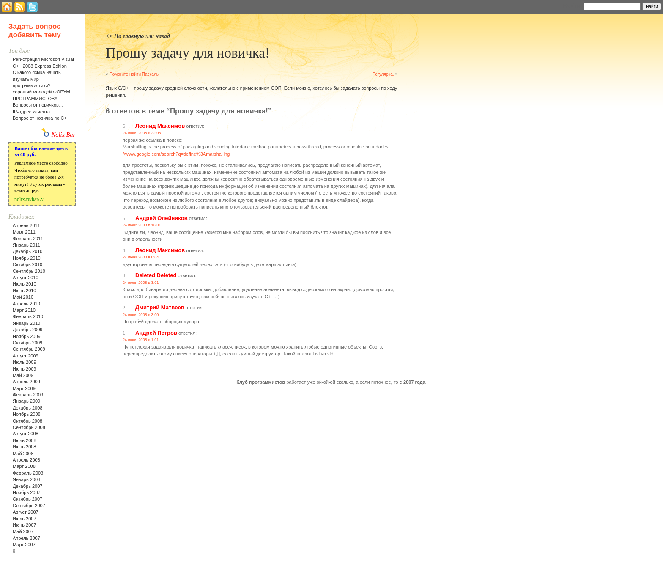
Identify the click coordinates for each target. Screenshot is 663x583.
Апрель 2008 (26, 459)
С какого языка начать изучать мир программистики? (37, 79)
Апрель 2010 (26, 303)
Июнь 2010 (24, 290)
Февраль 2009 (28, 394)
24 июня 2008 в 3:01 (141, 282)
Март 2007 (24, 544)
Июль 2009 (24, 362)
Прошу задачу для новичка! (188, 52)
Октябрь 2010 (27, 264)
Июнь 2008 (24, 446)
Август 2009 (25, 355)
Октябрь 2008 (27, 421)
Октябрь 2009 (27, 342)
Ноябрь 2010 (27, 258)
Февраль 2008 (28, 473)
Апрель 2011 (26, 225)
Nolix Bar (63, 134)
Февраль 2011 (28, 238)
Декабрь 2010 (27, 251)
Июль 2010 (24, 283)
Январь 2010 (26, 323)
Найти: (572, 6)
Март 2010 (24, 310)
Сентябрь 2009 (29, 349)
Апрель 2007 (26, 538)
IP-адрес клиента (31, 111)
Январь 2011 (26, 245)
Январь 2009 (26, 401)
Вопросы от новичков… (38, 104)
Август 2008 (25, 433)
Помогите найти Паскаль (134, 74)
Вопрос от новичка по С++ (41, 118)
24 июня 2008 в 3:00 (141, 315)
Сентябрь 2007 (29, 505)
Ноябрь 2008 (27, 414)
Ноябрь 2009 (27, 336)
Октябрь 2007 (27, 498)
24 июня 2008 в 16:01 (142, 225)
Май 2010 (23, 297)
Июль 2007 (24, 518)
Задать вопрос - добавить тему (36, 30)
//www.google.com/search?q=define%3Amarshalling (176, 154)
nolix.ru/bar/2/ (29, 199)
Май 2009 (23, 375)
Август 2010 (25, 277)
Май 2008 (23, 453)
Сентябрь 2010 (29, 271)
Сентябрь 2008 (29, 427)
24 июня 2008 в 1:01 (141, 340)
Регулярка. (383, 74)
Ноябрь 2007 (27, 492)
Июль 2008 (24, 440)
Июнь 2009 (24, 368)
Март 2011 (24, 231)
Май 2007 (23, 531)
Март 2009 (24, 388)
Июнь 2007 (24, 525)
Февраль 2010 (28, 316)
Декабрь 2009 (27, 329)
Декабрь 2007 (27, 486)
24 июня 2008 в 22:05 (142, 133)
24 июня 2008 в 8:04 (141, 257)
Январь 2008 (26, 479)
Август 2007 (25, 511)
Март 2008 (24, 466)
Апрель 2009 (26, 381)
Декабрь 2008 (27, 407)
